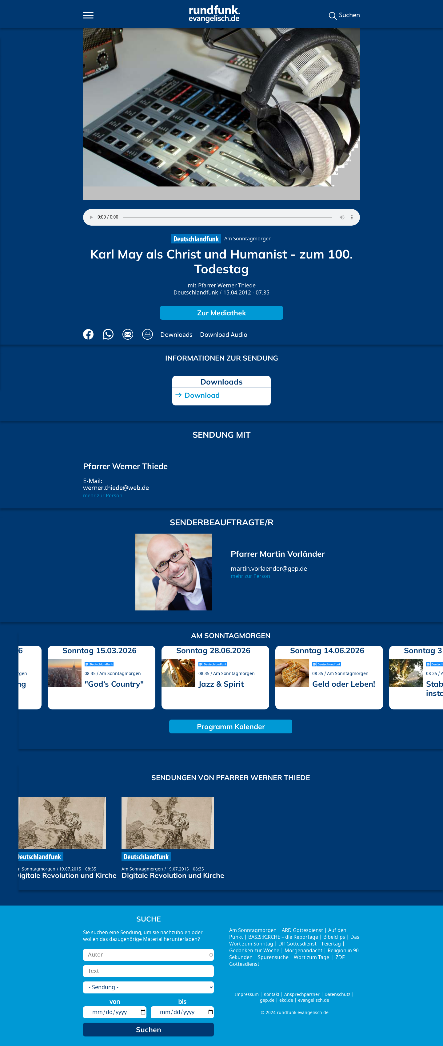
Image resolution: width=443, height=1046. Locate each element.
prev (25, 676)
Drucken (147, 334)
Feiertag (331, 944)
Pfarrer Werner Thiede (227, 286)
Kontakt (271, 994)
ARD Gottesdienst (302, 930)
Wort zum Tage (312, 957)
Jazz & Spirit (221, 684)
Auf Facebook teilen (88, 334)
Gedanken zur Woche (254, 950)
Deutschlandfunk (196, 293)
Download (202, 395)
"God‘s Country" (114, 684)
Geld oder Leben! (343, 684)
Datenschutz (337, 994)
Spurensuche (273, 957)
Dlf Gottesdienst (297, 944)
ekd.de (286, 1000)
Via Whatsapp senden (108, 334)
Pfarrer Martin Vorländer (278, 554)
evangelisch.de (313, 1000)
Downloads (176, 334)
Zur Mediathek (221, 312)
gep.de (267, 1000)
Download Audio (223, 334)
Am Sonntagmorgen (248, 239)
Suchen (349, 15)
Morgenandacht (303, 950)
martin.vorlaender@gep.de (269, 568)
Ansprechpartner (302, 994)
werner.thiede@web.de (116, 488)
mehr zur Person (102, 495)
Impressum (247, 994)
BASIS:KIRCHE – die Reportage (283, 937)
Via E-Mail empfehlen (127, 334)
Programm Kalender (231, 726)
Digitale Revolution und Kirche (65, 875)
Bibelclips (334, 937)
